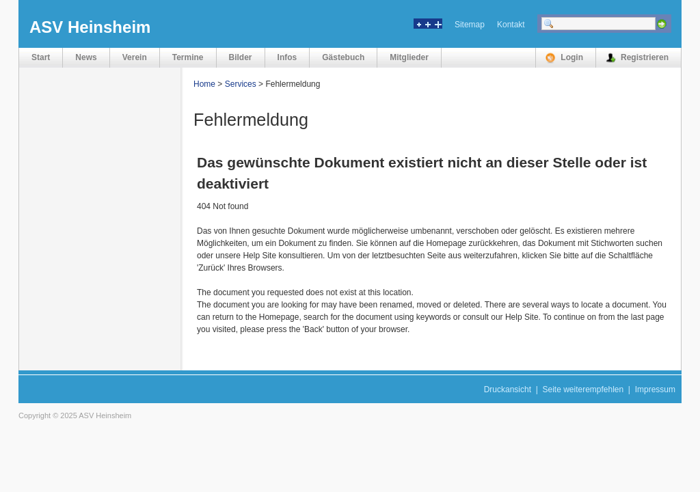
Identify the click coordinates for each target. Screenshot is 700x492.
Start (40, 57)
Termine (188, 57)
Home (204, 84)
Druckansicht (507, 389)
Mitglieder (409, 57)
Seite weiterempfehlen (582, 389)
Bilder (240, 57)
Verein (134, 57)
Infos (287, 57)
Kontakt (511, 24)
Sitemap (470, 24)
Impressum (655, 389)
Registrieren (645, 57)
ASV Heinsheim (89, 27)
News (85, 57)
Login (572, 57)
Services (240, 84)
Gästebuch (343, 57)
